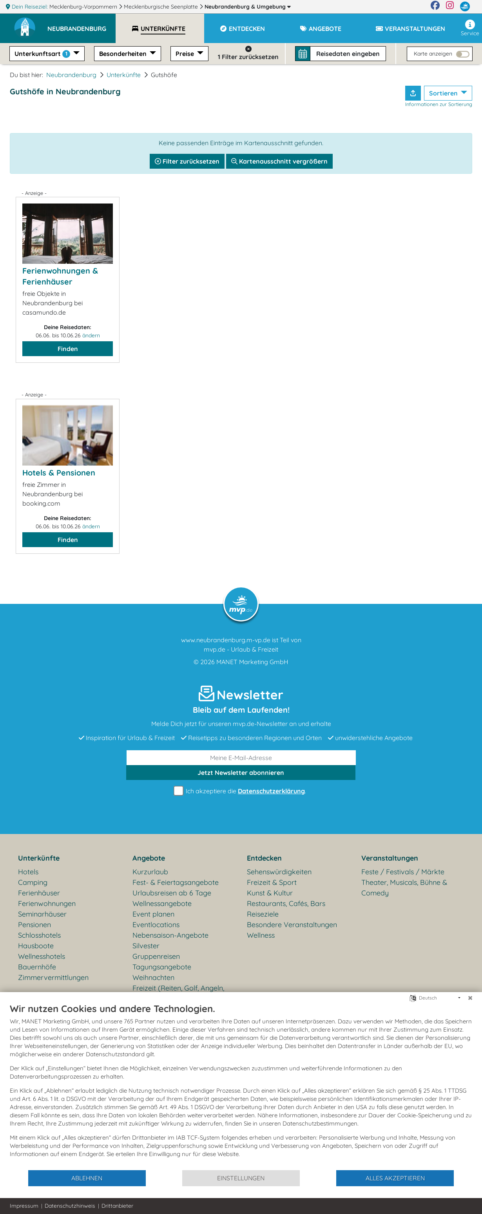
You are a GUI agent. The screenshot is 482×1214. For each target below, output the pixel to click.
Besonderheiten (123, 54)
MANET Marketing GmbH (252, 662)
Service (470, 28)
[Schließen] (470, 998)
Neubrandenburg (248, 6)
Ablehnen (86, 1178)
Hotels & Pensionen (58, 472)
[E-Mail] (241, 757)
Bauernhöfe (37, 966)
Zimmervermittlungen (53, 977)
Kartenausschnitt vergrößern (279, 161)
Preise (186, 54)
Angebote (148, 858)
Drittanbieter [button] (117, 1205)
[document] (241, 1086)
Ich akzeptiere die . (241, 791)
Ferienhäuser (39, 892)
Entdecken (264, 858)
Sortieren (444, 93)
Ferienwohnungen (47, 903)
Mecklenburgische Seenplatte (161, 6)
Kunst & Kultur (270, 892)
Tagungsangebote (161, 966)
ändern (91, 335)
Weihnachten (153, 977)
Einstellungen (241, 1178)
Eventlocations (155, 924)
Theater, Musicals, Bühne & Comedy (404, 887)
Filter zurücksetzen (187, 161)
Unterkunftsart (43, 54)
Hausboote (36, 945)
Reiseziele (263, 914)
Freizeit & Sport (272, 882)
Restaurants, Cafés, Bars (286, 903)
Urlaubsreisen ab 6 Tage (171, 892)
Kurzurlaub (150, 871)
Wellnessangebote (162, 903)
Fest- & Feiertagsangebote (175, 882)
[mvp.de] (465, 6)
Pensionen (34, 924)
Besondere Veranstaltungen (292, 924)
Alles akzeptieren (395, 1178)
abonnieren (241, 772)
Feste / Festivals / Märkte (402, 871)
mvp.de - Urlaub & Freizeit (241, 649)
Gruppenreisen (156, 956)
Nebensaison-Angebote (170, 935)
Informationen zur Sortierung (438, 104)
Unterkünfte (124, 75)
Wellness (261, 935)
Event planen (153, 914)
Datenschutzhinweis (70, 1205)
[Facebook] (435, 6)
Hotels (28, 871)
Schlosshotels (39, 935)
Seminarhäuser (42, 914)
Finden (68, 349)
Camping (32, 882)
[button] (81, 25)
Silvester (145, 945)
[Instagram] (450, 6)
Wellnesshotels (41, 956)
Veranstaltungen (389, 858)
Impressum (24, 1205)
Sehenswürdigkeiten (279, 871)
